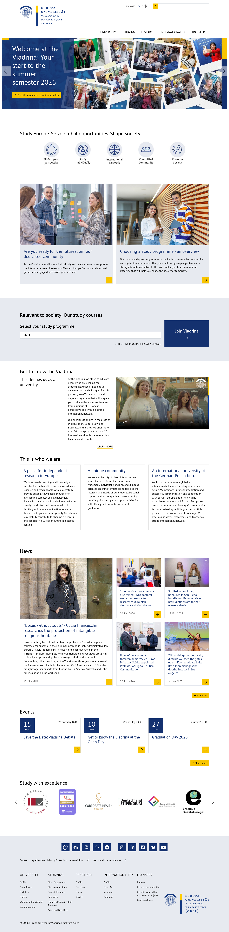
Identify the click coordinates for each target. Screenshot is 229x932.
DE (143, 6)
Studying (128, 26)
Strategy (141, 882)
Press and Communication (107, 860)
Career (79, 892)
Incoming (108, 892)
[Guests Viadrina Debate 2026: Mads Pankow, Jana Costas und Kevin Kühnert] (112, 106)
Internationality (173, 26)
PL (147, 6)
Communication (27, 906)
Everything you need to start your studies (36, 95)
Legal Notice (38, 860)
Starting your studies (58, 887)
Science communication (148, 887)
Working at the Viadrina (31, 901)
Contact (24, 860)
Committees (26, 887)
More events (199, 763)
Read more (200, 695)
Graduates (53, 896)
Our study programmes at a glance (138, 344)
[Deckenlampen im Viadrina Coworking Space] (117, 106)
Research (147, 26)
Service (79, 896)
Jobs (88, 860)
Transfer (198, 26)
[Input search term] (183, 6)
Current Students (56, 892)
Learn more (105, 446)
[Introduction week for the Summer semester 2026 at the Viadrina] (107, 106)
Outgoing (108, 896)
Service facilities (145, 900)
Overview (80, 887)
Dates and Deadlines (58, 910)
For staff (130, 6)
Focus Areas (109, 887)
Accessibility (76, 860)
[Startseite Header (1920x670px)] (122, 106)
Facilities (24, 892)
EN (139, 6)
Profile (23, 882)
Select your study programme (47, 326)
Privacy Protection (57, 860)
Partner (23, 896)
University (108, 26)
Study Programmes (57, 882)
